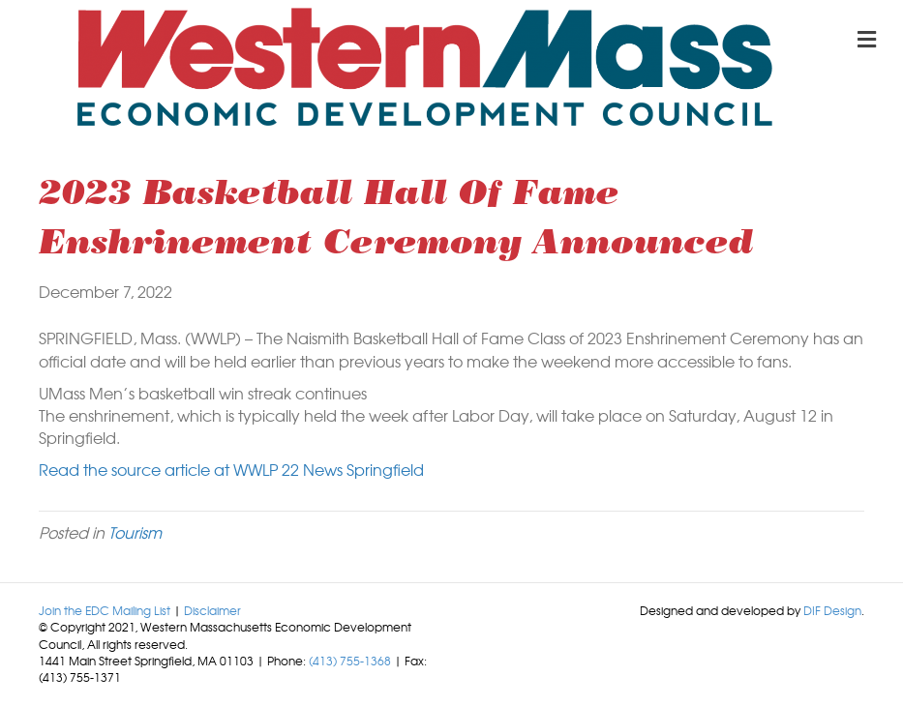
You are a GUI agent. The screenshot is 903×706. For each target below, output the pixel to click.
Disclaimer (212, 610)
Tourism (135, 532)
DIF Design (832, 610)
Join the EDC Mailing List (104, 610)
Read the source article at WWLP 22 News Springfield (231, 469)
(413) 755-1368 (350, 660)
